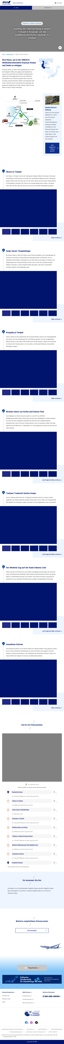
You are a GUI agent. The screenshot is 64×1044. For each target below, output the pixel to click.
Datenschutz (30, 1029)
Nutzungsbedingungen (16, 1032)
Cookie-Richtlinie (42, 1029)
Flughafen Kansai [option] (17, 792)
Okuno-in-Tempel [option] (17, 801)
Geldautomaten (6, 995)
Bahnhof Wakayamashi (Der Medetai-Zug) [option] (25, 845)
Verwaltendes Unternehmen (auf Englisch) (12, 1029)
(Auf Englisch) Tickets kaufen (53, 148)
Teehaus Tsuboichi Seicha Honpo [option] (22, 836)
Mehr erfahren (56, 238)
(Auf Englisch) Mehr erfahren (52, 480)
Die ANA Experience (28, 999)
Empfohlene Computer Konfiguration (35, 1032)
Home (3, 54)
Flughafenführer (27, 996)
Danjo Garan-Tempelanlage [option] (20, 809)
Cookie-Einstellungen (56, 1029)
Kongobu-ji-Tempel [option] (18, 818)
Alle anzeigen (32, 930)
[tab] (6, 231)
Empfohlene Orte (10, 54)
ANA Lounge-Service (28, 1002)
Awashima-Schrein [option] (18, 854)
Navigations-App (6, 999)
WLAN (3, 1002)
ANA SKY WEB (53, 1032)
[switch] (60, 47)
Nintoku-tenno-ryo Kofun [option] (20, 827)
